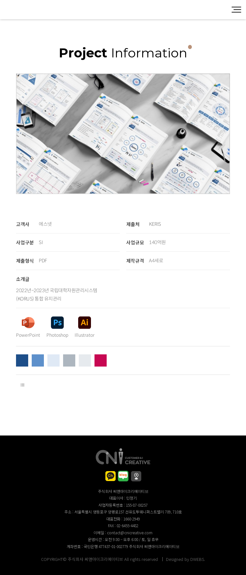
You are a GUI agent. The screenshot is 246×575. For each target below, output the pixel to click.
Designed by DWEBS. (185, 559)
